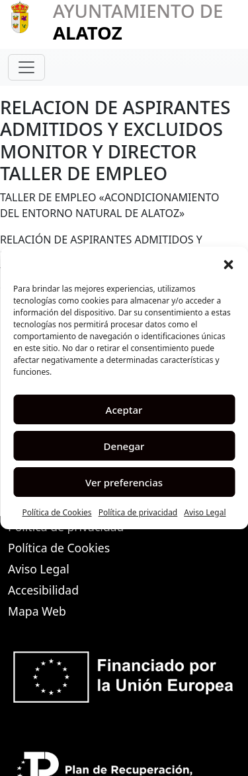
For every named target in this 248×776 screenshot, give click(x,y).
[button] (228, 263)
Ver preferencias (124, 482)
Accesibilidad (43, 590)
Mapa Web (37, 611)
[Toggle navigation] (26, 67)
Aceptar (124, 409)
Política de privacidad (138, 512)
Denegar (124, 446)
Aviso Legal (205, 512)
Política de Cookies (56, 512)
